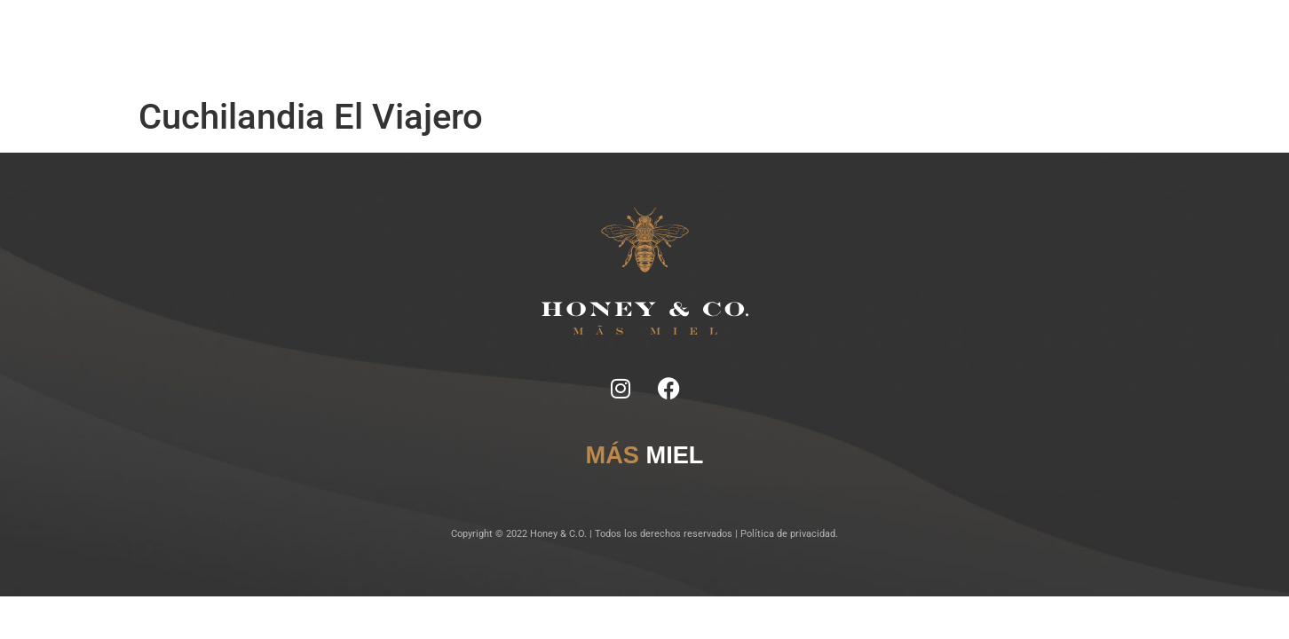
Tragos (593, 44)
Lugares (647, 44)
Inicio (418, 44)
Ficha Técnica (526, 44)
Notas (462, 44)
